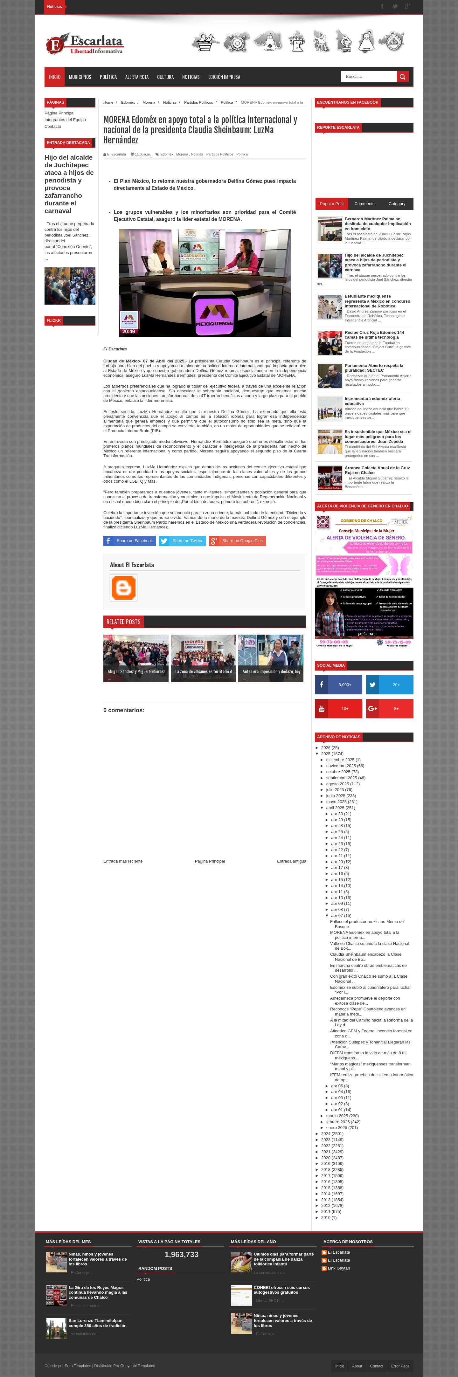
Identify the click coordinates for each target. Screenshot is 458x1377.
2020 (326, 1157)
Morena (182, 154)
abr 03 (337, 1097)
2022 (326, 1145)
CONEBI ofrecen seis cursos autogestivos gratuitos (282, 1290)
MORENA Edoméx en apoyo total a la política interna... (364, 935)
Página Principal (59, 113)
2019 (326, 1163)
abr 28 (337, 825)
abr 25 (337, 831)
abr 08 (337, 909)
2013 (326, 1199)
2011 (326, 1211)
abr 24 (337, 837)
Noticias (191, 76)
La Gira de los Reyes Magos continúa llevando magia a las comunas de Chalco (98, 1292)
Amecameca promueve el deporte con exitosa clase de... (365, 1001)
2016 (326, 1181)
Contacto (53, 126)
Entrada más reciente (123, 861)
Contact (376, 1366)
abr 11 (337, 891)
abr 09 (337, 903)
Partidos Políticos (219, 154)
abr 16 (337, 873)
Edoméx (166, 154)
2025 (326, 753)
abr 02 (337, 1103)
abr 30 (337, 813)
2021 (326, 1151)
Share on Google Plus (236, 541)
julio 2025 (335, 789)
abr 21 (337, 855)
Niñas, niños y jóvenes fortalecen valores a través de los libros (98, 1259)
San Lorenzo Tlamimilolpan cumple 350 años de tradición (98, 1323)
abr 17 (337, 867)
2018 (326, 1169)
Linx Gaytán (339, 1268)
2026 (326, 747)
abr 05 (337, 1086)
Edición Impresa (224, 76)
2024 (326, 1133)
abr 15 (337, 879)
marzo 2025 (337, 1115)
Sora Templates (78, 1366)
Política (108, 76)
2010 (326, 1217)
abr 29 (337, 819)
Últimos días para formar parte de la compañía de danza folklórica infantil (284, 1259)
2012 (326, 1205)
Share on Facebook (128, 541)
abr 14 (337, 885)
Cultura (165, 76)
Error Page (400, 1366)
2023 (326, 1139)
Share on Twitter (180, 541)
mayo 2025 (337, 801)
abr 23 (337, 843)
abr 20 (337, 861)
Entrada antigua (291, 861)
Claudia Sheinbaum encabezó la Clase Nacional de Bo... (365, 957)
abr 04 (337, 1091)
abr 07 (337, 915)
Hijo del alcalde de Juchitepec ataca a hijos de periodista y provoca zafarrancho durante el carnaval (69, 184)
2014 (326, 1193)
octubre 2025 (339, 771)
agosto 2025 (338, 783)
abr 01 (337, 1109)
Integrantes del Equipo (65, 119)
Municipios (80, 76)
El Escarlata (339, 1252)
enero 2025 (337, 1127)
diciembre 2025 (341, 759)
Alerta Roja (137, 76)
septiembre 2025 (342, 777)
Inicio (54, 76)
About (357, 1366)
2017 (326, 1175)
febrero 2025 (338, 1121)
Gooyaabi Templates (137, 1366)
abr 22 (337, 849)
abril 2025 (336, 807)
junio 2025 (336, 795)
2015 (326, 1187)
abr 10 (337, 897)
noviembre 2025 (341, 765)
